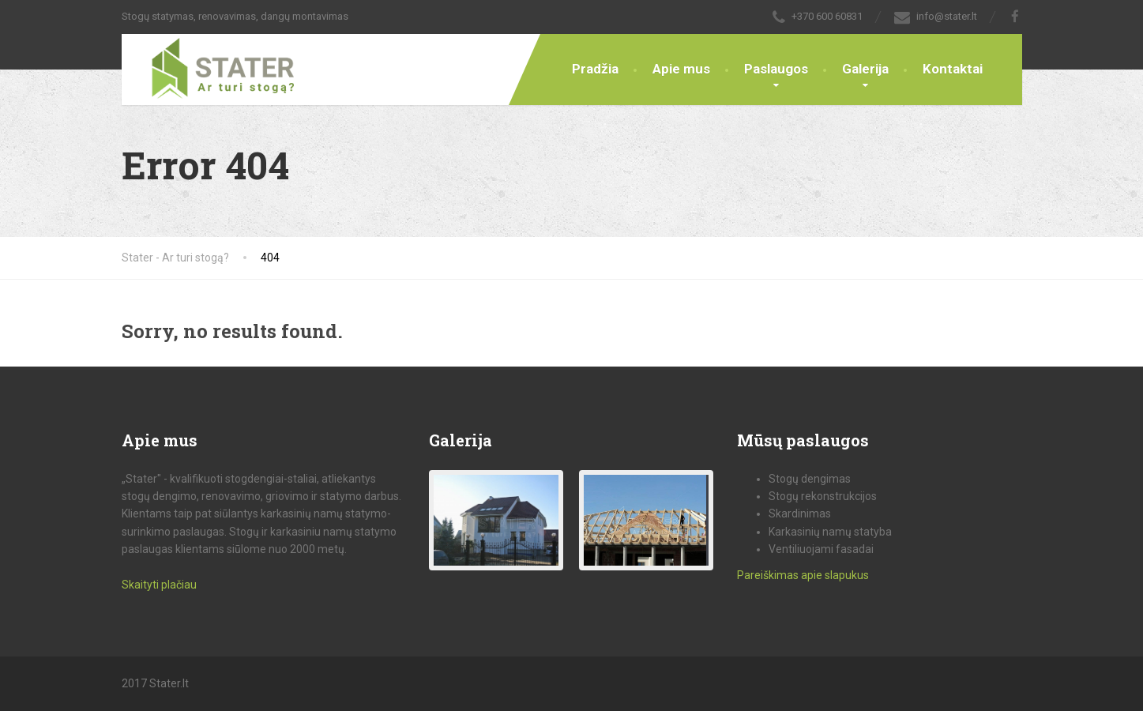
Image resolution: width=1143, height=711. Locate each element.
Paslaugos (776, 69)
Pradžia (595, 69)
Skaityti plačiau (159, 584)
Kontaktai (953, 69)
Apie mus (681, 69)
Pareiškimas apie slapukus (803, 575)
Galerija (865, 69)
